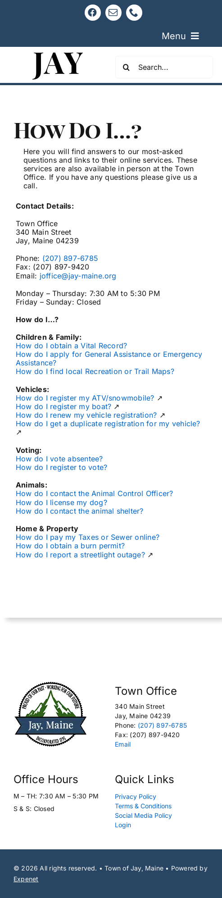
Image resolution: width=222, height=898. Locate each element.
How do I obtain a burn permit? (70, 545)
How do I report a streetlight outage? (80, 554)
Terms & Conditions (143, 806)
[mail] (113, 13)
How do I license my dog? (61, 502)
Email (123, 744)
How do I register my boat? (63, 406)
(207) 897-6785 (70, 258)
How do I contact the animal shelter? (80, 510)
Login (123, 825)
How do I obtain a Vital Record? (71, 345)
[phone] (134, 13)
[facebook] (93, 13)
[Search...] (164, 67)
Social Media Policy (143, 815)
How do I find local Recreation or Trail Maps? (95, 371)
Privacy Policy (135, 796)
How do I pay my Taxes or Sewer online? (87, 537)
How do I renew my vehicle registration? (86, 414)
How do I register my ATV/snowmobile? (85, 397)
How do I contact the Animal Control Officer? (94, 493)
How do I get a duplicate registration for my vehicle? (108, 423)
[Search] (126, 67)
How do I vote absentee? (59, 458)
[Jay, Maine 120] (58, 50)
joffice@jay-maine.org (78, 275)
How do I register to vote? (61, 467)
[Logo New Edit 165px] (51, 684)
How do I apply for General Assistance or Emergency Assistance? (109, 358)
